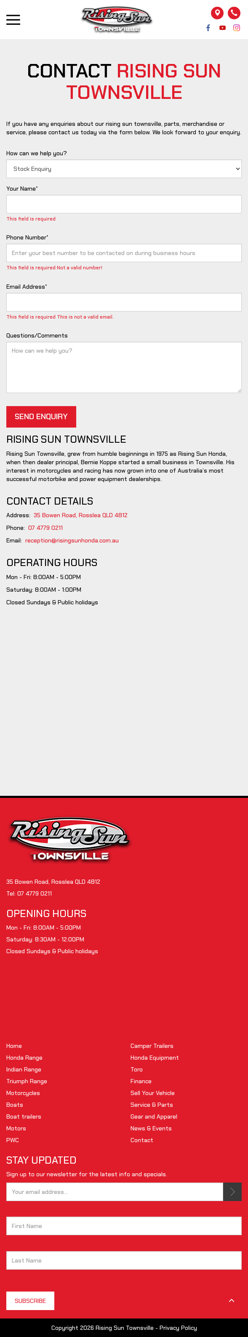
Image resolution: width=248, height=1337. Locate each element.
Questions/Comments (37, 335)
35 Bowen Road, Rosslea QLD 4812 (81, 515)
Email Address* (26, 286)
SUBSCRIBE (232, 1192)
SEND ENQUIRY (41, 417)
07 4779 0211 (45, 528)
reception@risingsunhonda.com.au (72, 540)
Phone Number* (27, 237)
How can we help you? (36, 153)
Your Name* (22, 188)
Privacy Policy (178, 1328)
